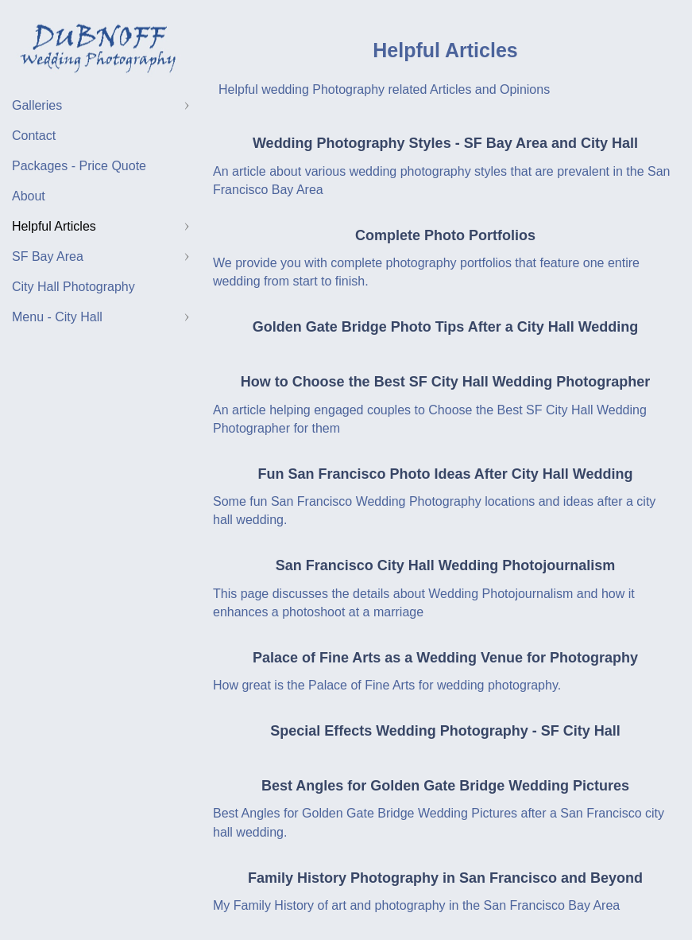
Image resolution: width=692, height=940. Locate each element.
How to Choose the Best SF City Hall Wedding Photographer (446, 382)
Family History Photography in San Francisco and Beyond (445, 878)
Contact (34, 135)
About (28, 196)
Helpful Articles (54, 226)
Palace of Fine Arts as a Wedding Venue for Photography (445, 658)
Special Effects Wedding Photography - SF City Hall (445, 731)
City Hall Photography (73, 286)
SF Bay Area (47, 256)
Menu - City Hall (57, 317)
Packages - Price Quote (79, 166)
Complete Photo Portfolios (445, 235)
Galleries (37, 105)
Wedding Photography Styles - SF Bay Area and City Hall (445, 143)
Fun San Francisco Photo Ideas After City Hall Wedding (444, 474)
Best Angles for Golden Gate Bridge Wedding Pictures (445, 786)
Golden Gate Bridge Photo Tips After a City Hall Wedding (446, 327)
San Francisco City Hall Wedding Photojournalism (446, 565)
